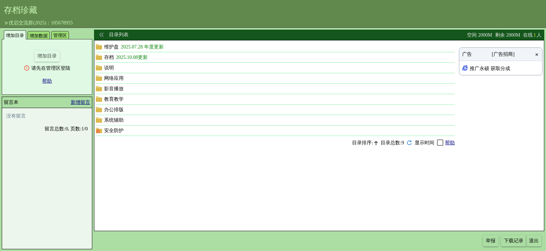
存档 (109, 57)
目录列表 (118, 34)
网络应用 (114, 78)
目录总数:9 (392, 142)
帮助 (47, 81)
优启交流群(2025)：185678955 (41, 22)
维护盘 (111, 47)
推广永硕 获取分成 (490, 68)
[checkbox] (429, 142)
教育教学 (114, 99)
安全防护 (114, 130)
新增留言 (80, 102)
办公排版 (114, 109)
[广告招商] (503, 54)
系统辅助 (114, 120)
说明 (109, 67)
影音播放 (114, 88)
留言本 (11, 102)
